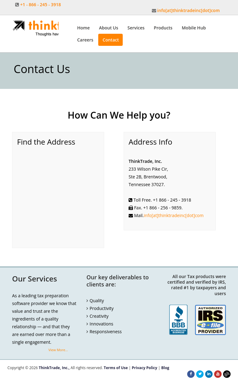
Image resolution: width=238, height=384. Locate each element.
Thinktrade (35, 28)
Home (83, 28)
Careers (85, 40)
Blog (165, 367)
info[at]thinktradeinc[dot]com (188, 10)
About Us (108, 28)
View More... (58, 349)
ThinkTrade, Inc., (54, 367)
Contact (111, 40)
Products (163, 28)
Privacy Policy (144, 367)
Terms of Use (116, 367)
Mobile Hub (194, 28)
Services (135, 28)
